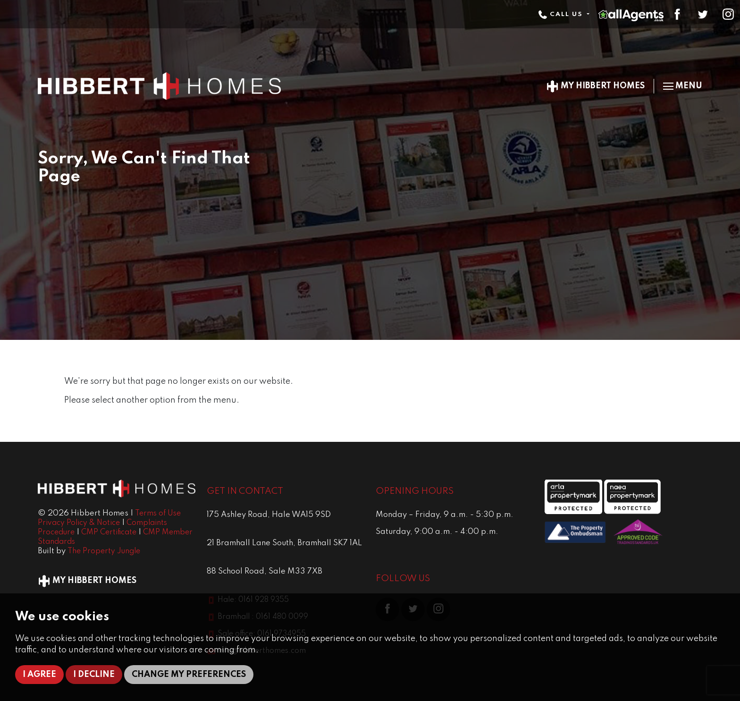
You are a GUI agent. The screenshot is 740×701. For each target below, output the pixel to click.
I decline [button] (94, 674)
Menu (682, 86)
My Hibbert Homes (595, 86)
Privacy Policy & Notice (79, 523)
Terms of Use (158, 513)
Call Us (561, 14)
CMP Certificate (108, 532)
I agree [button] (39, 674)
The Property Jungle (103, 551)
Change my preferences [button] (189, 674)
